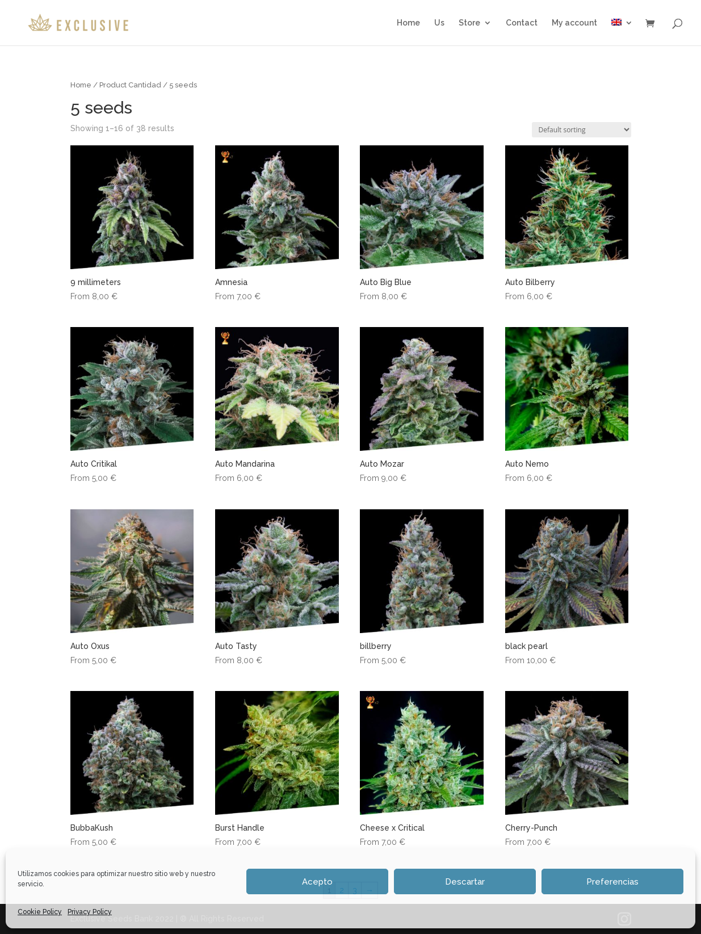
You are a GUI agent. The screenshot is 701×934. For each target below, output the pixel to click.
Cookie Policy (40, 912)
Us (439, 23)
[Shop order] (581, 129)
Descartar (465, 882)
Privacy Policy (90, 912)
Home (408, 23)
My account (574, 23)
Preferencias (612, 882)
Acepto (317, 882)
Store (469, 23)
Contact (522, 23)
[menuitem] (622, 32)
